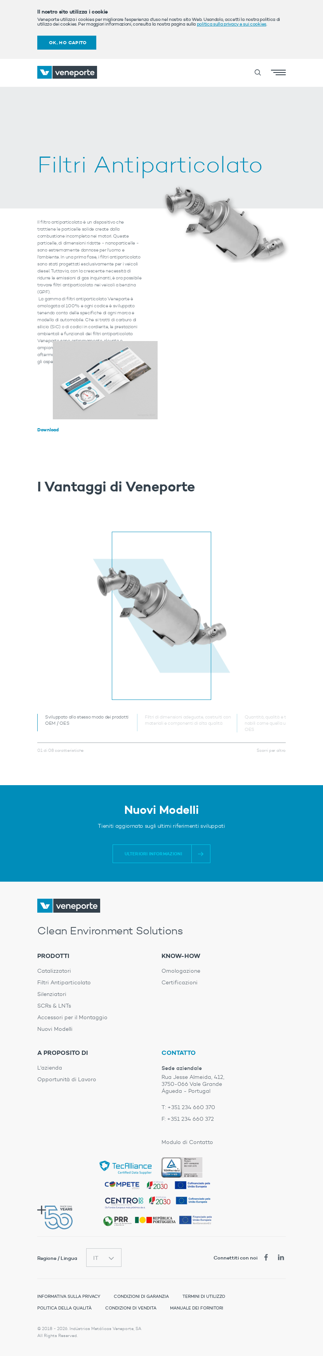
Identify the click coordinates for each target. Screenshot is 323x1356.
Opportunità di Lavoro (66, 1079)
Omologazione (181, 971)
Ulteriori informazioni (153, 853)
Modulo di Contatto (187, 1142)
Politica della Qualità (64, 1308)
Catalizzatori (54, 971)
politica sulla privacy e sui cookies (231, 24)
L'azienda (49, 1068)
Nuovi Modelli (55, 1029)
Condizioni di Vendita (130, 1308)
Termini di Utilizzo (203, 1296)
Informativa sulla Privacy (68, 1296)
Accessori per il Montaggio (72, 1017)
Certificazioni (180, 982)
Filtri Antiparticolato (64, 982)
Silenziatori (51, 994)
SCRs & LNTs (54, 1006)
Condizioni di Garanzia (141, 1296)
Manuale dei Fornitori (196, 1308)
